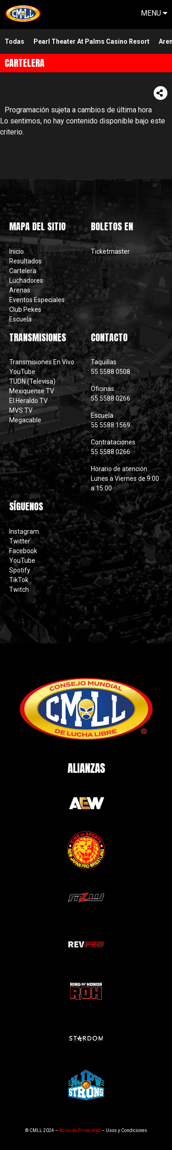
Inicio (16, 251)
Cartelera (22, 270)
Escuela (20, 319)
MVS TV (21, 410)
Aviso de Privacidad (80, 1130)
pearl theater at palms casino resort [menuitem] (91, 41)
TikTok (18, 580)
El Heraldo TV (29, 400)
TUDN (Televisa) (32, 381)
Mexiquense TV (31, 391)
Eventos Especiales (37, 300)
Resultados (25, 261)
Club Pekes (25, 309)
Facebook (23, 551)
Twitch (19, 589)
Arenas (19, 290)
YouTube (22, 371)
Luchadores (26, 280)
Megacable (25, 420)
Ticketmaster (110, 251)
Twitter (19, 541)
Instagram (24, 531)
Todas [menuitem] (14, 41)
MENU (154, 13)
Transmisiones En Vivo (42, 362)
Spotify (19, 570)
